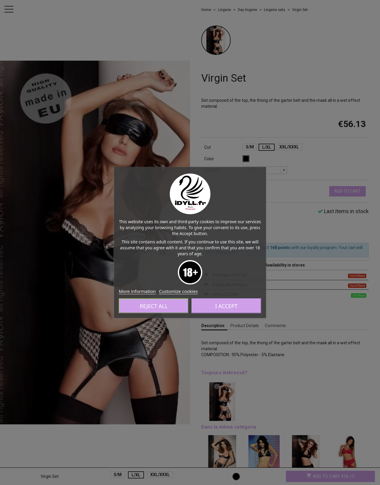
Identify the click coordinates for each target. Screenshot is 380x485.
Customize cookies (178, 291)
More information (137, 291)
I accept (226, 306)
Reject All (154, 306)
